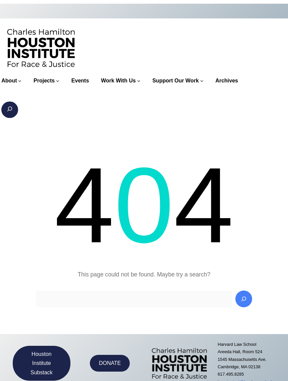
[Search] (243, 299)
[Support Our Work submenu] (202, 80)
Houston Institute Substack (42, 363)
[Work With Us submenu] (138, 80)
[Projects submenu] (57, 80)
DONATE (110, 363)
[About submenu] (19, 80)
